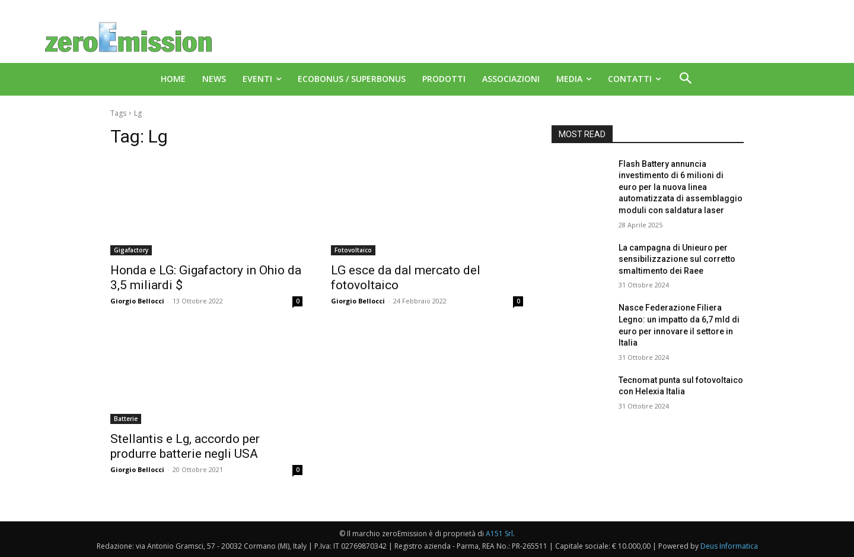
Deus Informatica (729, 546)
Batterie (126, 418)
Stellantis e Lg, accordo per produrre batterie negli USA (185, 446)
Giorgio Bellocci (137, 300)
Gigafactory (131, 250)
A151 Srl (499, 533)
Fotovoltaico (353, 250)
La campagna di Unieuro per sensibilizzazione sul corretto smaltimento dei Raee (677, 259)
